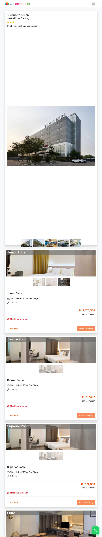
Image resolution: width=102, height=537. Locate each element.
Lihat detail (13, 329)
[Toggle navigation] (93, 3)
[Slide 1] (26, 239)
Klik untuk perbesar (63, 282)
